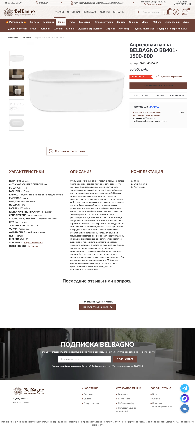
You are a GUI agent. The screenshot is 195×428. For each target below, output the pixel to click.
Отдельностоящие (33, 243)
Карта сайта (124, 399)
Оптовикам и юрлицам (81, 12)
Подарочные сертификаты (172, 29)
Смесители (85, 22)
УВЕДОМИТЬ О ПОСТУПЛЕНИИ (158, 86)
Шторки (58, 29)
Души (186, 22)
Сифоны (110, 29)
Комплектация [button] (177, 95)
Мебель (157, 22)
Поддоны (44, 29)
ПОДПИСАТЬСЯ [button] (125, 359)
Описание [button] (159, 95)
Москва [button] (154, 107)
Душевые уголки (104, 22)
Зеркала (121, 22)
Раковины (48, 22)
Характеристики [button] (140, 95)
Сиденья (133, 22)
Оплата (87, 399)
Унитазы (34, 22)
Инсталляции (172, 22)
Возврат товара (91, 403)
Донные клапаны (144, 29)
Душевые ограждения (90, 29)
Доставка (88, 394)
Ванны (61, 22)
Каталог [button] (59, 12)
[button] (153, 4)
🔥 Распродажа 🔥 (16, 22)
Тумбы (71, 22)
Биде (33, 29)
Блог (154, 394)
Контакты (118, 12)
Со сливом (33, 246)
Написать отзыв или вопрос (97, 307)
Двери (145, 22)
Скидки (156, 399)
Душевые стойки (17, 29)
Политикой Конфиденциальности (96, 366)
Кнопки (70, 29)
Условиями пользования (122, 366)
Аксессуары (125, 29)
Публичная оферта (127, 403)
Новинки (104, 12)
